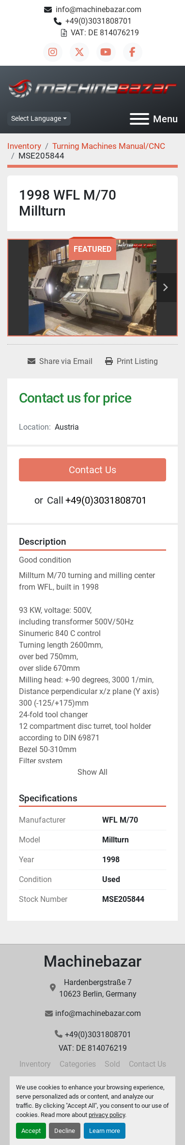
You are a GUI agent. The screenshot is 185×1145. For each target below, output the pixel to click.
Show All (92, 772)
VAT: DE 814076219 (105, 32)
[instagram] (52, 52)
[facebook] (132, 52)
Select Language (36, 118)
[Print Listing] (131, 361)
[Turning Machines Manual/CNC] (108, 146)
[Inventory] (24, 146)
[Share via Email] (60, 361)
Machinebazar (92, 961)
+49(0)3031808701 (98, 21)
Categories (78, 1064)
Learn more (104, 1130)
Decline (64, 1130)
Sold (112, 1064)
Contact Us (92, 470)
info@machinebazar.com (98, 9)
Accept (31, 1130)
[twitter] (79, 52)
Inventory (35, 1064)
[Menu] (139, 119)
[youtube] (106, 52)
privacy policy (107, 1114)
